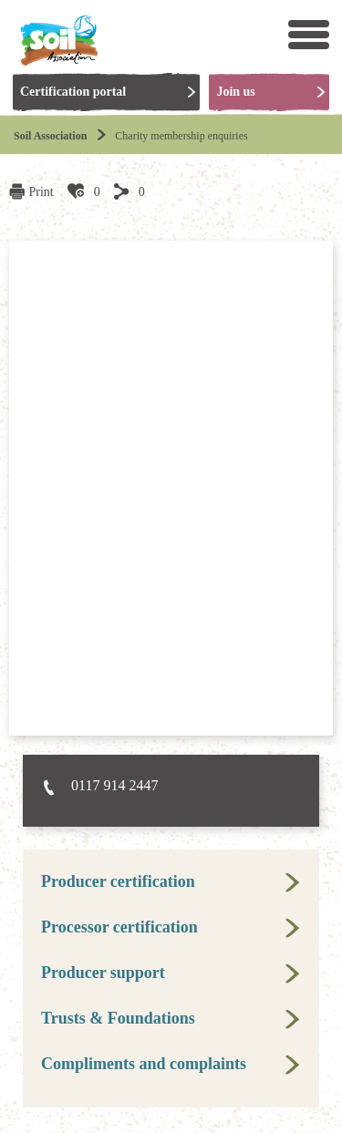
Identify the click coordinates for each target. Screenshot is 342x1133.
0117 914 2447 (114, 785)
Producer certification (118, 881)
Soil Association (50, 135)
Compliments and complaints (143, 1064)
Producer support (103, 972)
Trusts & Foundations (118, 1018)
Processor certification (119, 927)
